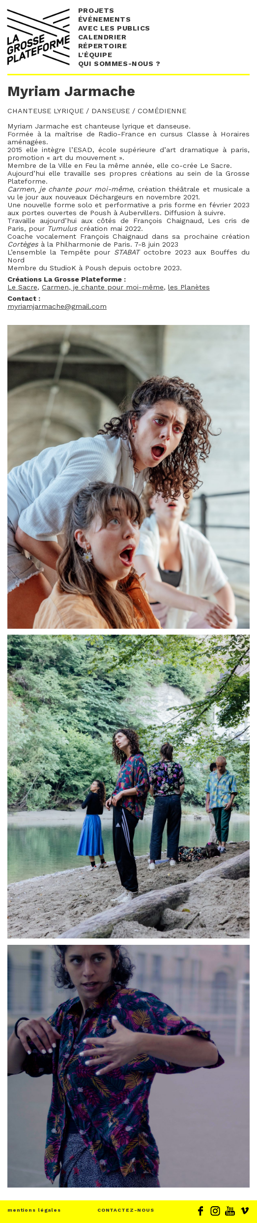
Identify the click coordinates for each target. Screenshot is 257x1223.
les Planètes (189, 287)
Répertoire (102, 46)
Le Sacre (22, 287)
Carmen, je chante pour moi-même (103, 287)
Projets (96, 10)
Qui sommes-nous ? (119, 63)
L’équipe (95, 55)
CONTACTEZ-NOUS (125, 1210)
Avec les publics (114, 28)
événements (104, 19)
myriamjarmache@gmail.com (57, 306)
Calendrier (102, 37)
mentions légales (34, 1210)
